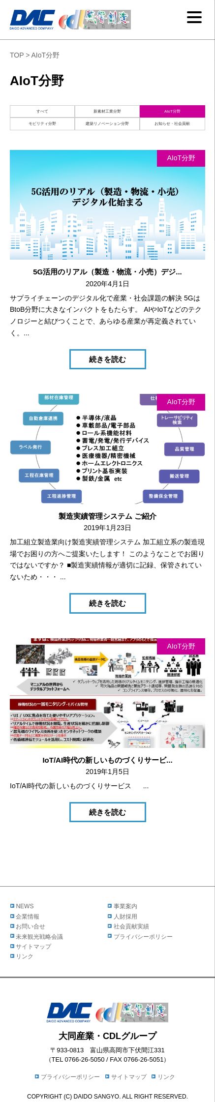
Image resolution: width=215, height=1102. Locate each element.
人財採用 (122, 916)
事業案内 (122, 906)
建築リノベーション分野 (107, 123)
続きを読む (107, 359)
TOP (17, 55)
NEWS (21, 906)
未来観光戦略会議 (36, 936)
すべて (42, 111)
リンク (21, 956)
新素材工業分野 (107, 111)
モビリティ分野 (42, 123)
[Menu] (194, 17)
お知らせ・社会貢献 (172, 123)
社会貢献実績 (128, 926)
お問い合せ (27, 926)
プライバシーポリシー (140, 936)
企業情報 (24, 916)
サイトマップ (30, 946)
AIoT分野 (172, 111)
